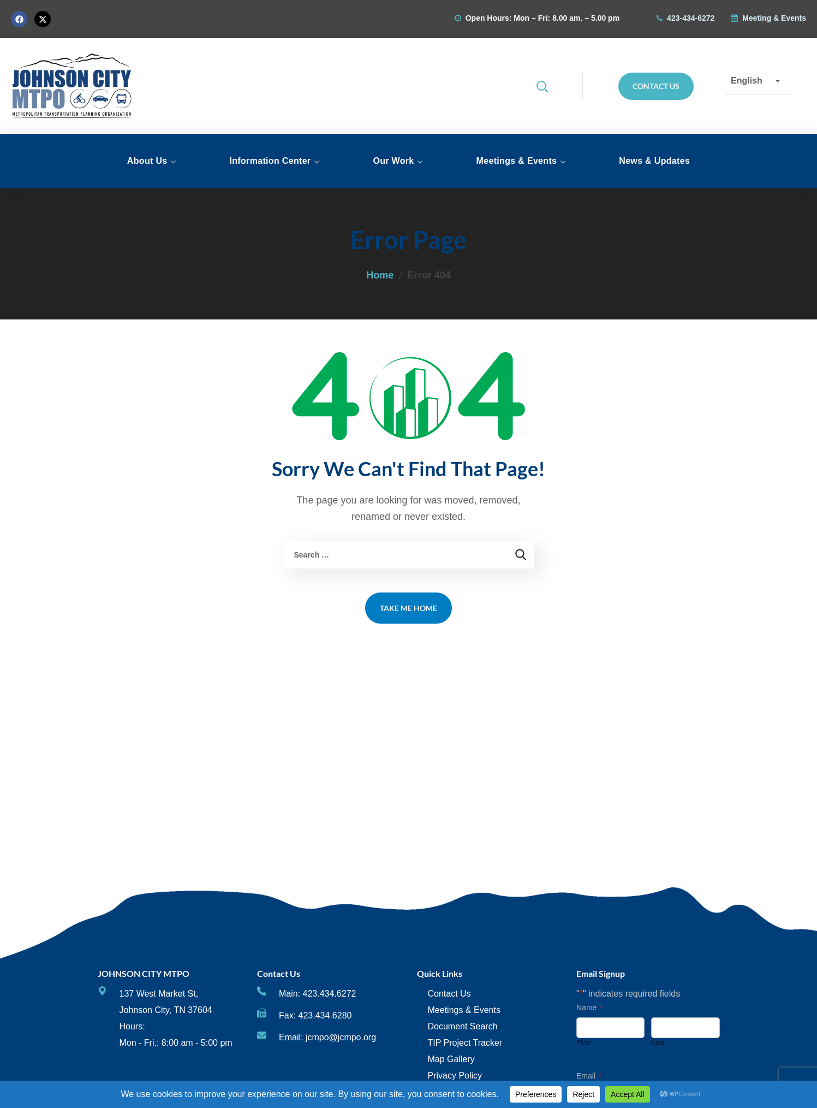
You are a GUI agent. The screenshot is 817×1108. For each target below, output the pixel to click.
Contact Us (449, 993)
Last (658, 1043)
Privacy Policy (455, 1075)
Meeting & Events (774, 18)
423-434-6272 (690, 18)
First (583, 1043)
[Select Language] (758, 80)
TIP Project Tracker (465, 1042)
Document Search (463, 1026)
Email (588, 1076)
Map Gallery (451, 1059)
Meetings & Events (464, 1010)
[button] (550, 86)
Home (379, 275)
